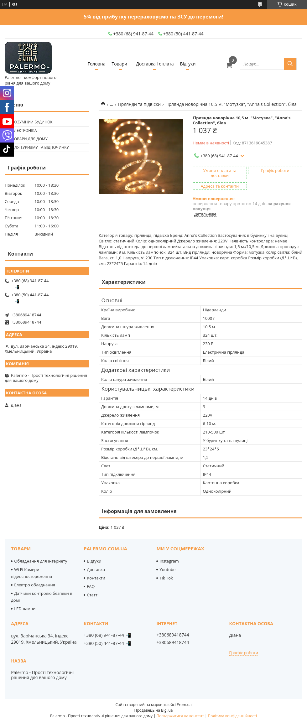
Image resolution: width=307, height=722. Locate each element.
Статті (92, 595)
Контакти (96, 578)
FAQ (91, 586)
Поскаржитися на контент (180, 716)
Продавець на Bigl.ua (153, 710)
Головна (97, 64)
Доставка (96, 569)
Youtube (167, 569)
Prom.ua (184, 704)
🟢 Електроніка (21, 130)
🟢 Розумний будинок (29, 122)
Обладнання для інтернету (40, 561)
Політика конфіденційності (232, 716)
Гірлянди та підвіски (139, 104)
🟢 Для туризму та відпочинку (37, 147)
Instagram (169, 561)
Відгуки (188, 64)
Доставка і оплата (155, 64)
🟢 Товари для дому (27, 139)
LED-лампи (24, 608)
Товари (119, 64)
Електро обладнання (34, 585)
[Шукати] (290, 64)
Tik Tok (166, 578)
